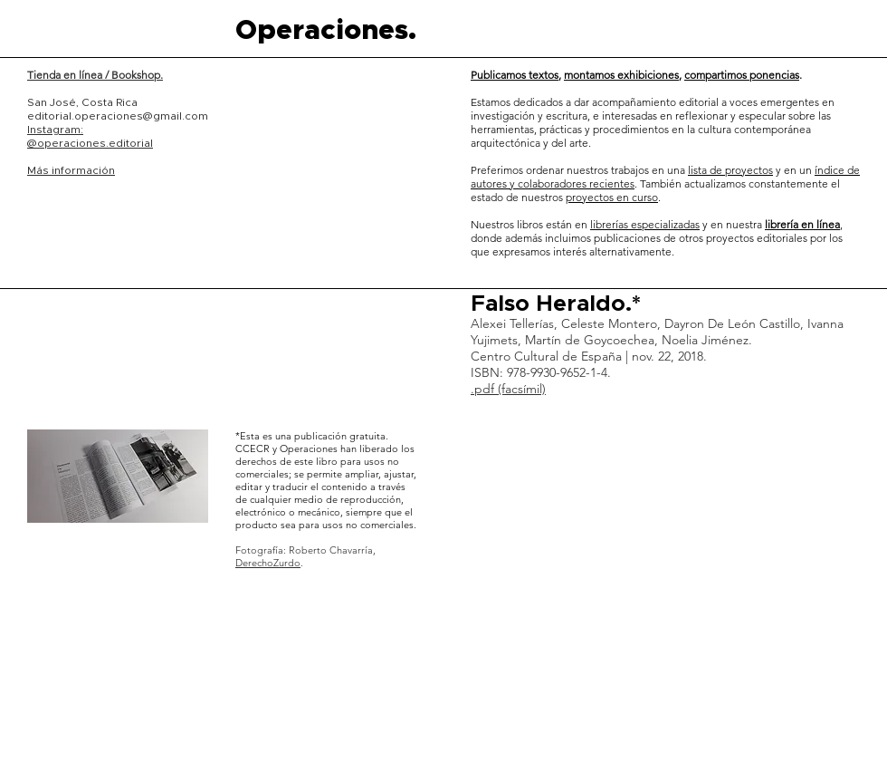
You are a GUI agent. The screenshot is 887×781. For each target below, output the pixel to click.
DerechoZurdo (267, 562)
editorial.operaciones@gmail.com (117, 116)
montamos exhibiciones (621, 75)
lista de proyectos (730, 170)
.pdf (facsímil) (508, 389)
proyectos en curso (612, 197)
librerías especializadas (645, 224)
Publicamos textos (514, 75)
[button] (117, 476)
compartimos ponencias (741, 75)
